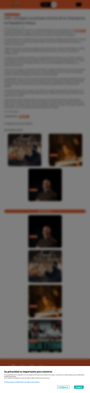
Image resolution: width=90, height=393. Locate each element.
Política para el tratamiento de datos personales (22, 382)
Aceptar (78, 387)
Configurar (63, 387)
